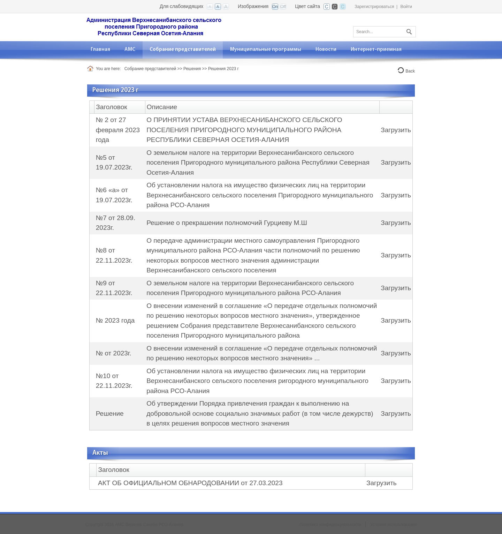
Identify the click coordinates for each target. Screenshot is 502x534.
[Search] (384, 31)
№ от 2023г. (113, 353)
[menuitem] (130, 50)
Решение (110, 413)
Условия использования (393, 524)
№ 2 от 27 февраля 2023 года (118, 129)
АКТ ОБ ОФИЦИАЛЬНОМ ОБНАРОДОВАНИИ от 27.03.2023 (190, 483)
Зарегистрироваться (374, 6)
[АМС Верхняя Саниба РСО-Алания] (154, 26)
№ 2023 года (115, 320)
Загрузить (396, 130)
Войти (406, 6)
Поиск (408, 30)
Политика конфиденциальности (330, 524)
